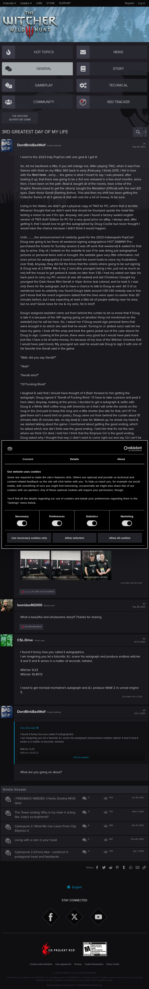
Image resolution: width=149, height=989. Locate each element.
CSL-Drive (26, 650)
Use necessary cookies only (29, 537)
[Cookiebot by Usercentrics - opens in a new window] (126, 449)
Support (65, 3)
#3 (138, 650)
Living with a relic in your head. (37, 849)
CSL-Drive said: (29, 737)
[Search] (138, 132)
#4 (138, 721)
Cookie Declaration (93, 964)
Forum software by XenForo (74, 985)
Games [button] (24, 3)
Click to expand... (81, 766)
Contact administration (41, 964)
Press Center (113, 964)
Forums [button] (8, 3)
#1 (137, 145)
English (74, 887)
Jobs (39, 3)
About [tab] (121, 459)
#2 (137, 615)
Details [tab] (74, 459)
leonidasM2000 (30, 615)
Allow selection (74, 537)
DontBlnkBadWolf (32, 145)
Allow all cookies (119, 537)
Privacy (77, 964)
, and (40, 601)
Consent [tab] (27, 459)
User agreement (63, 964)
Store (50, 3)
